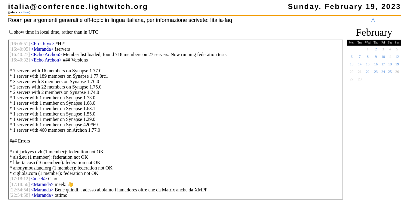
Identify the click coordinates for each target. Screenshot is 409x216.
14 (359, 66)
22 (368, 73)
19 (397, 66)
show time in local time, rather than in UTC (56, 31)
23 (376, 73)
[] (20, 43)
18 (390, 66)
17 (383, 66)
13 (351, 66)
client (25, 12)
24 (383, 73)
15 (368, 66)
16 (376, 66)
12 (397, 58)
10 (383, 58)
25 (390, 73)
